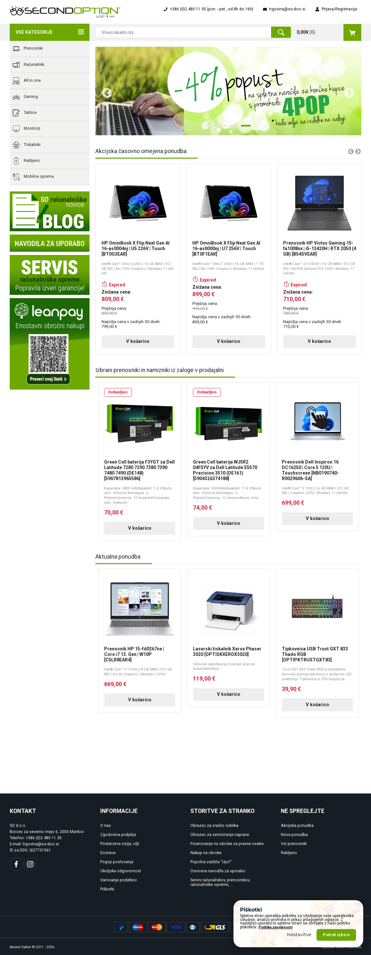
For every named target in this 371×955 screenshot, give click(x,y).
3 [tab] (232, 128)
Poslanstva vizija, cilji (119, 843)
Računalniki (28, 64)
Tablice (25, 112)
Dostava (107, 853)
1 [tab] (209, 128)
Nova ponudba (294, 834)
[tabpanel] (228, 91)
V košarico (138, 341)
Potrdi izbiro (336, 934)
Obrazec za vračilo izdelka (214, 825)
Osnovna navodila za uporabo (217, 871)
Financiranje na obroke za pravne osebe (227, 843)
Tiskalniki (27, 145)
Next (346, 91)
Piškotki (107, 889)
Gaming (25, 97)
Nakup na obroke (205, 853)
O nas (105, 825)
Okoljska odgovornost (120, 871)
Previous (104, 91)
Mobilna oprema (33, 176)
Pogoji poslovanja (116, 862)
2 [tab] (221, 128)
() (329, 32)
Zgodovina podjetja (118, 834)
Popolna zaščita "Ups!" (211, 862)
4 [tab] (244, 128)
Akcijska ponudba (297, 825)
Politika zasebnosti (275, 927)
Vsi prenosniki (294, 843)
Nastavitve (299, 934)
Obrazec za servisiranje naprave (219, 834)
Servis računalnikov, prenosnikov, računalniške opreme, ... (220, 882)
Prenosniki (28, 48)
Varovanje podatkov (118, 880)
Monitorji (26, 128)
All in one (27, 80)
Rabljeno (26, 160)
